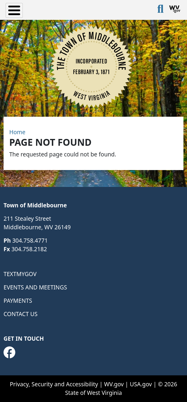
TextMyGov (20, 274)
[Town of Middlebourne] (91, 66)
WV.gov (114, 384)
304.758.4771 (30, 240)
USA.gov (141, 384)
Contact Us (21, 314)
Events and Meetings (35, 287)
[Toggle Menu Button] (14, 10)
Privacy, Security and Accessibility (54, 384)
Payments (18, 301)
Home (17, 132)
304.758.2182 (29, 249)
